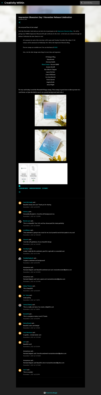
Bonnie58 (26, 314)
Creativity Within (14, 2)
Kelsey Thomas (27, 286)
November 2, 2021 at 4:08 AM (31, 225)
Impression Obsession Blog (65, 31)
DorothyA (26, 249)
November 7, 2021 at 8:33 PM (31, 374)
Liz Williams (26, 230)
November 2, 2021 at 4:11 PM (31, 253)
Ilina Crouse (46, 64)
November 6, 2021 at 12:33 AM (32, 337)
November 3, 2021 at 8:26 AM (31, 290)
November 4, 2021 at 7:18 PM (31, 300)
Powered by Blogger (50, 393)
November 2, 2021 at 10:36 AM (32, 235)
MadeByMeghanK (28, 258)
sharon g (25, 211)
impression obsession (35, 188)
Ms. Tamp (26, 295)
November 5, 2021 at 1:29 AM (31, 328)
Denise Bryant (27, 323)
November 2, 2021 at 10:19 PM (31, 281)
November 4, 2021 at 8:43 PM (31, 318)
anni (24, 342)
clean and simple (23, 188)
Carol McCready (27, 202)
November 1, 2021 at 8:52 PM (31, 207)
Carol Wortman (27, 332)
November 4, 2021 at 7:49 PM (31, 309)
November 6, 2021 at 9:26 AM (31, 346)
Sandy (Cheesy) (27, 304)
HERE (56, 47)
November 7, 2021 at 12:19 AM (32, 365)
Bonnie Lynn (26, 221)
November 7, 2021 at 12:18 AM (32, 356)
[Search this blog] (91, 3)
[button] (19, 22)
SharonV (25, 239)
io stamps (45, 188)
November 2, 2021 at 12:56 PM (31, 244)
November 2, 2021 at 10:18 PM (31, 272)
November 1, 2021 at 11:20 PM (31, 216)
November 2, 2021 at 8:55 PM (31, 263)
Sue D (25, 369)
